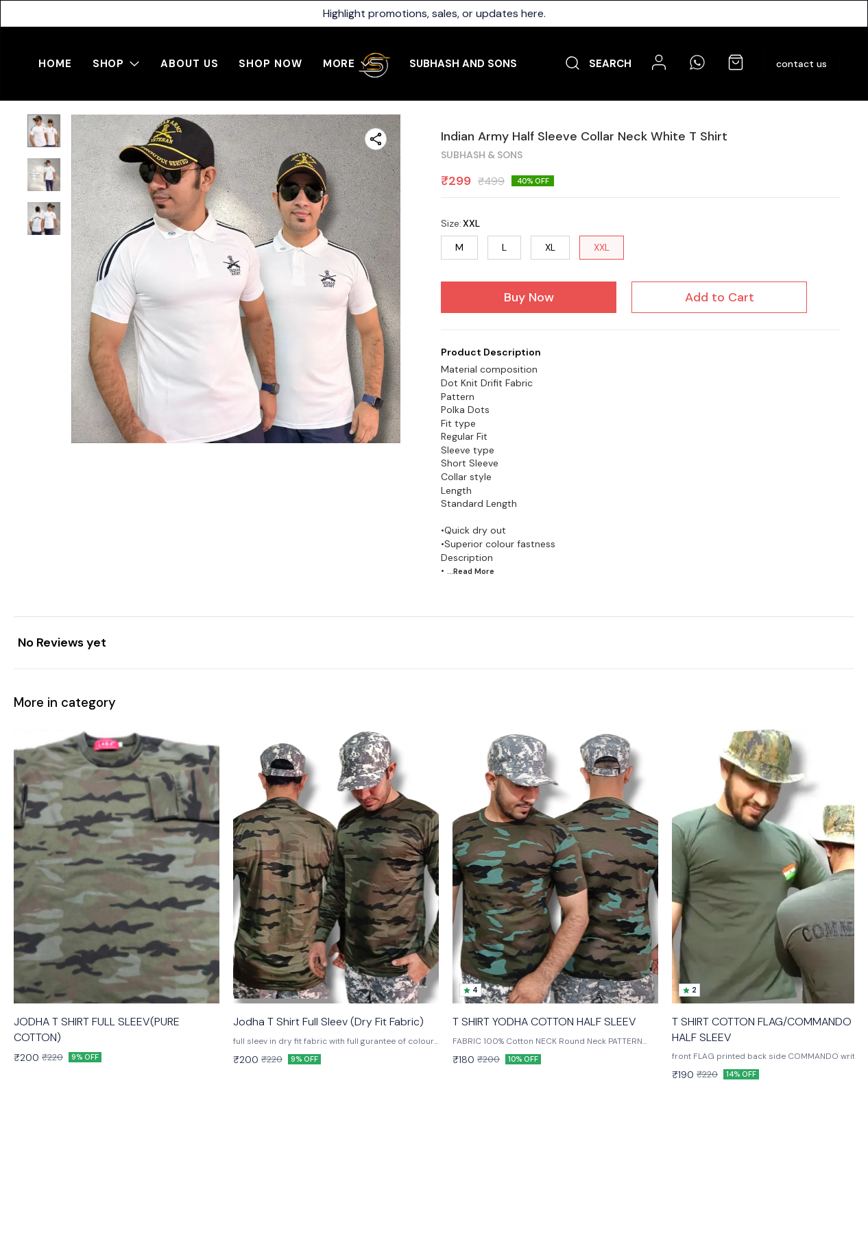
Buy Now (529, 297)
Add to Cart (719, 297)
